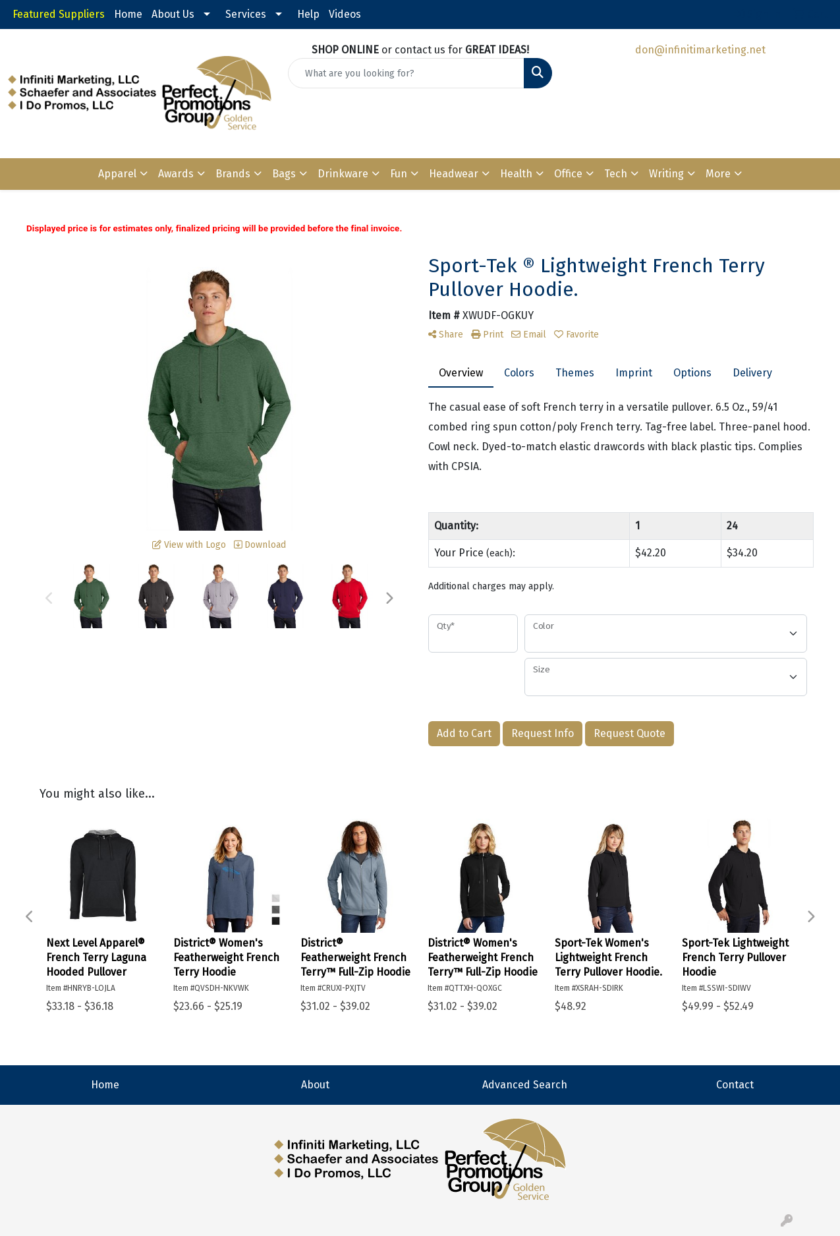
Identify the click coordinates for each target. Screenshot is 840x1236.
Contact (735, 1084)
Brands (232, 173)
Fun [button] (398, 173)
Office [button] (568, 173)
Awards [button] (176, 173)
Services (245, 14)
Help (308, 14)
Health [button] (516, 173)
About (315, 1084)
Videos (345, 14)
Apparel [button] (117, 173)
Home (128, 14)
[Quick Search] (406, 73)
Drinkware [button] (343, 173)
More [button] (718, 173)
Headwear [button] (453, 173)
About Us (173, 14)
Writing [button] (666, 173)
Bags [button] (284, 173)
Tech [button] (615, 173)
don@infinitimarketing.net (700, 50)
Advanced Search (524, 1084)
